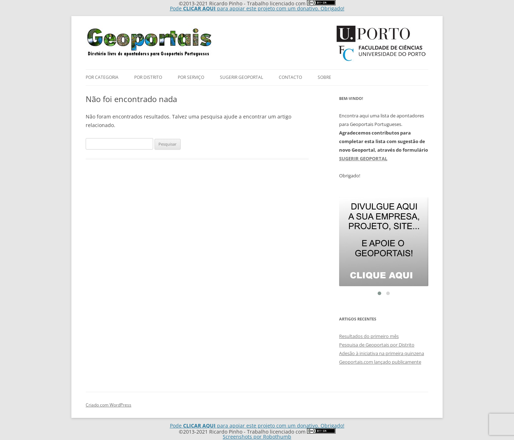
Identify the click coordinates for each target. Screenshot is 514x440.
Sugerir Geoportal (241, 77)
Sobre (324, 77)
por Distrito (148, 77)
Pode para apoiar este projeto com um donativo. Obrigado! (257, 8)
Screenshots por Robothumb (257, 436)
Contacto (290, 77)
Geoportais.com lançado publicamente (380, 362)
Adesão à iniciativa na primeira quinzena (381, 353)
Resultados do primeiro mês (369, 336)
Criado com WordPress (108, 405)
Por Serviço (191, 77)
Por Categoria (102, 77)
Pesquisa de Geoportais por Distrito (376, 345)
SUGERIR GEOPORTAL (363, 158)
